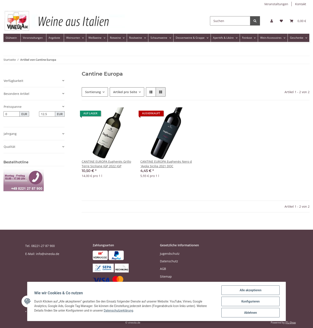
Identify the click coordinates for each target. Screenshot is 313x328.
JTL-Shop (290, 322)
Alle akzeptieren (250, 290)
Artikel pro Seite (125, 92)
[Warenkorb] (298, 20)
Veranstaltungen (276, 4)
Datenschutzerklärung (118, 310)
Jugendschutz (170, 254)
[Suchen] (230, 20)
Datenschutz (169, 261)
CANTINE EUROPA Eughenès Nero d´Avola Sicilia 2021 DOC (166, 163)
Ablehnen (250, 312)
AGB (163, 269)
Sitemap (166, 276)
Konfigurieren (250, 301)
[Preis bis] (47, 114)
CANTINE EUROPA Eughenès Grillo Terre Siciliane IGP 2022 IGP (106, 163)
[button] (271, 20)
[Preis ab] (11, 114)
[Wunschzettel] (281, 20)
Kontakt (300, 4)
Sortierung (93, 92)
